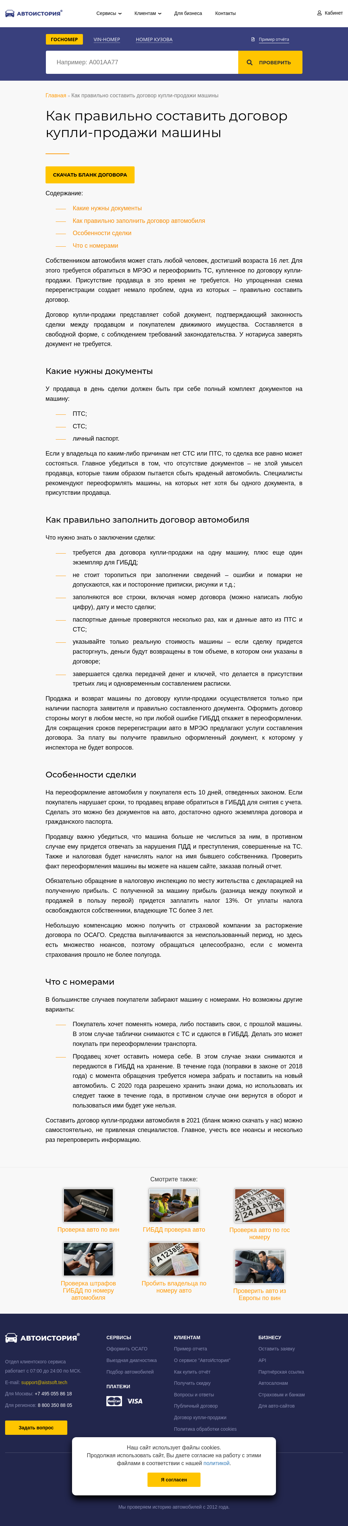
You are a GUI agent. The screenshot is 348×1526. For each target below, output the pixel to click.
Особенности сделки (102, 233)
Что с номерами (95, 245)
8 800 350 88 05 (55, 1405)
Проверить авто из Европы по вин (259, 1275)
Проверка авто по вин (88, 1210)
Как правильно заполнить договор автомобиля (139, 220)
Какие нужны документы (107, 208)
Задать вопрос (36, 1427)
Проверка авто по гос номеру (259, 1214)
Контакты (225, 13)
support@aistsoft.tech (44, 1382)
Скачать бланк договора (90, 175)
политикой (217, 1463)
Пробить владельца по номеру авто (174, 1268)
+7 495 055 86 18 (53, 1393)
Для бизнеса (188, 13)
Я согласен (174, 1479)
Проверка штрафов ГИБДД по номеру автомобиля (88, 1271)
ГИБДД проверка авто (174, 1210)
